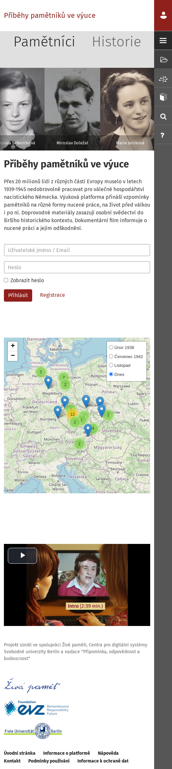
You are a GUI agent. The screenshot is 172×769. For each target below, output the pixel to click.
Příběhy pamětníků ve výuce (50, 15)
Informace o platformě (66, 753)
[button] (88, 430)
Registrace (52, 295)
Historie (116, 41)
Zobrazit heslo (24, 280)
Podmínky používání (49, 761)
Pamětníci (44, 41)
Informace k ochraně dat (102, 761)
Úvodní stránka (19, 753)
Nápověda (108, 753)
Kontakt (12, 761)
